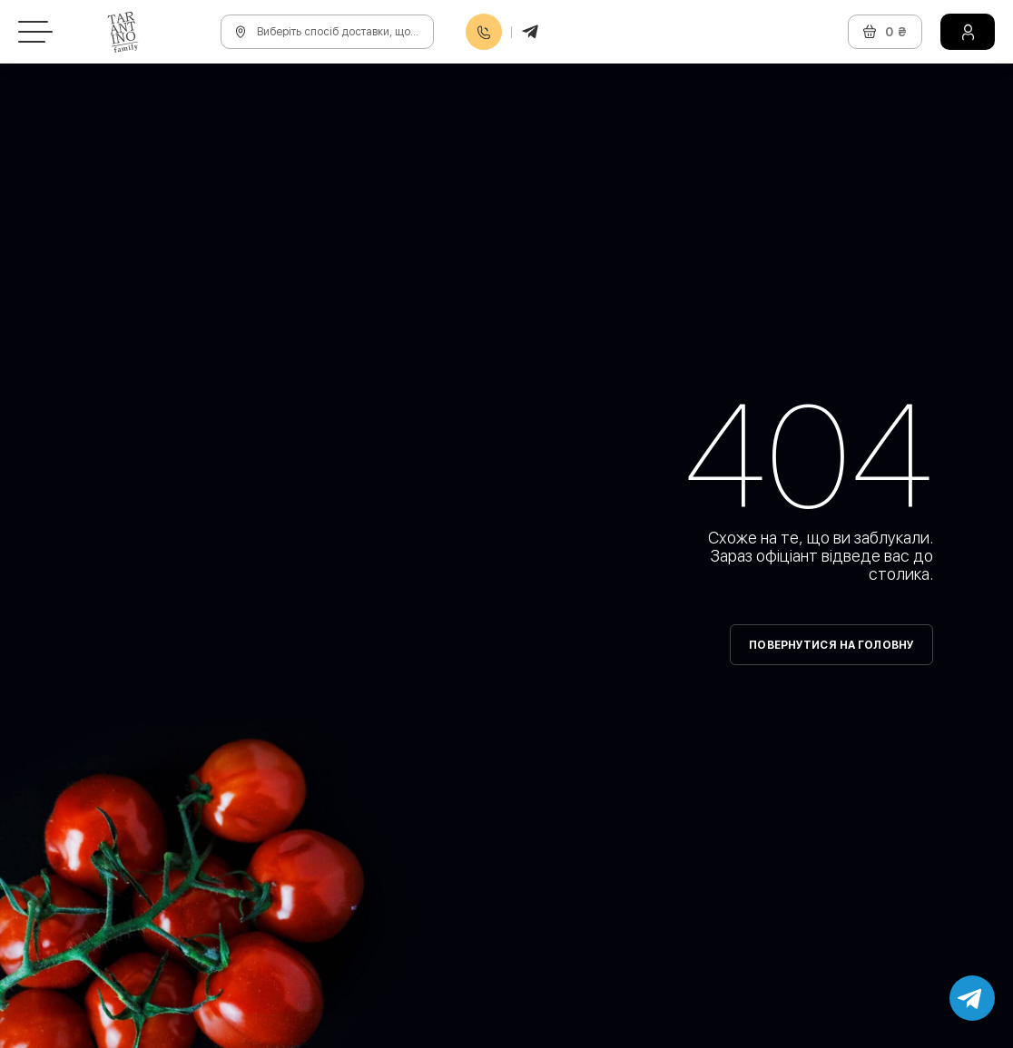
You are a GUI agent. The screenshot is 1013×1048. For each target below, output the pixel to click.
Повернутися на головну (831, 645)
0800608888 (483, 32)
